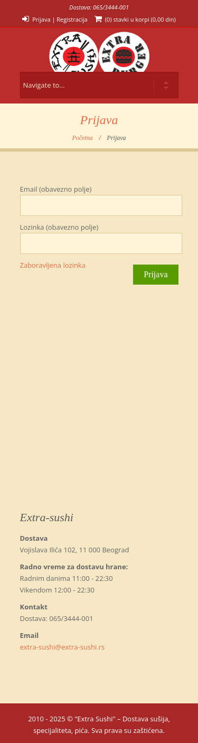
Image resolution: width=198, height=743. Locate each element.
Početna (82, 138)
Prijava (41, 19)
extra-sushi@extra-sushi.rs (62, 647)
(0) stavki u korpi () (140, 19)
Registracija (71, 19)
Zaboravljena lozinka (53, 265)
